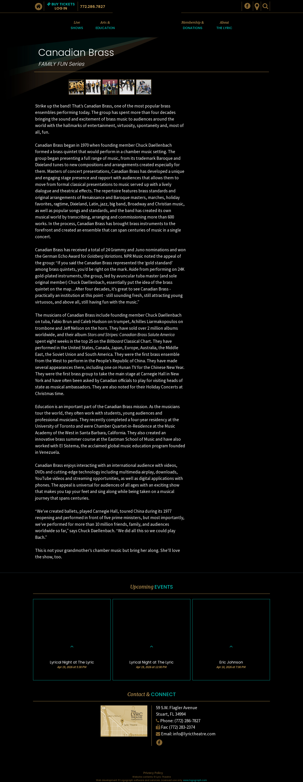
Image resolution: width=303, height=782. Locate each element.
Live (77, 25)
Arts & (105, 25)
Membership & (192, 25)
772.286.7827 (92, 6)
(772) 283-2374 (182, 727)
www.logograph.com (195, 780)
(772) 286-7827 (187, 720)
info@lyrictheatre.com (194, 734)
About (224, 25)
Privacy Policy (153, 773)
